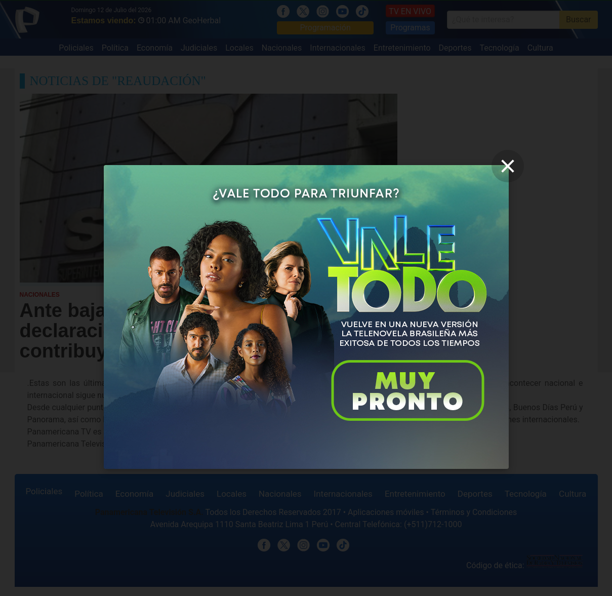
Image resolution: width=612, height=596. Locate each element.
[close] (508, 166)
